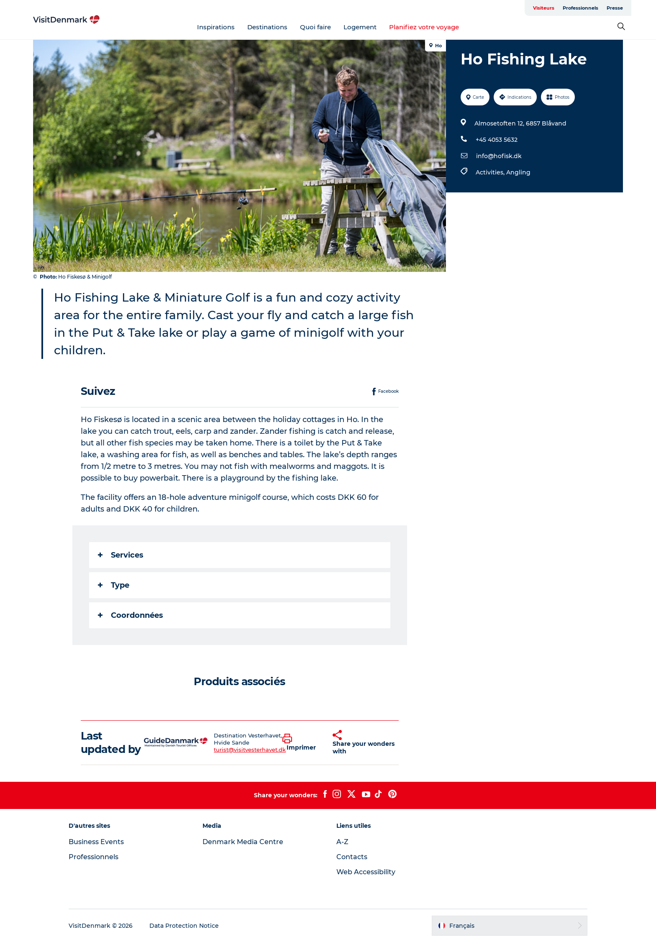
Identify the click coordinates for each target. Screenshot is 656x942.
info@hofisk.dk (499, 156)
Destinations (267, 27)
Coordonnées (130, 615)
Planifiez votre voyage (424, 27)
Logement (360, 27)
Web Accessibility (365, 872)
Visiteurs (543, 8)
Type (113, 585)
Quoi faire (315, 27)
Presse (615, 8)
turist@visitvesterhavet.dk (250, 749)
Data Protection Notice (184, 925)
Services (121, 555)
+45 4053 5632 (497, 139)
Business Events (96, 842)
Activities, (491, 172)
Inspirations (216, 27)
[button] (301, 742)
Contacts (351, 857)
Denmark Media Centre (242, 842)
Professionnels (580, 8)
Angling (518, 172)
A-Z (342, 842)
